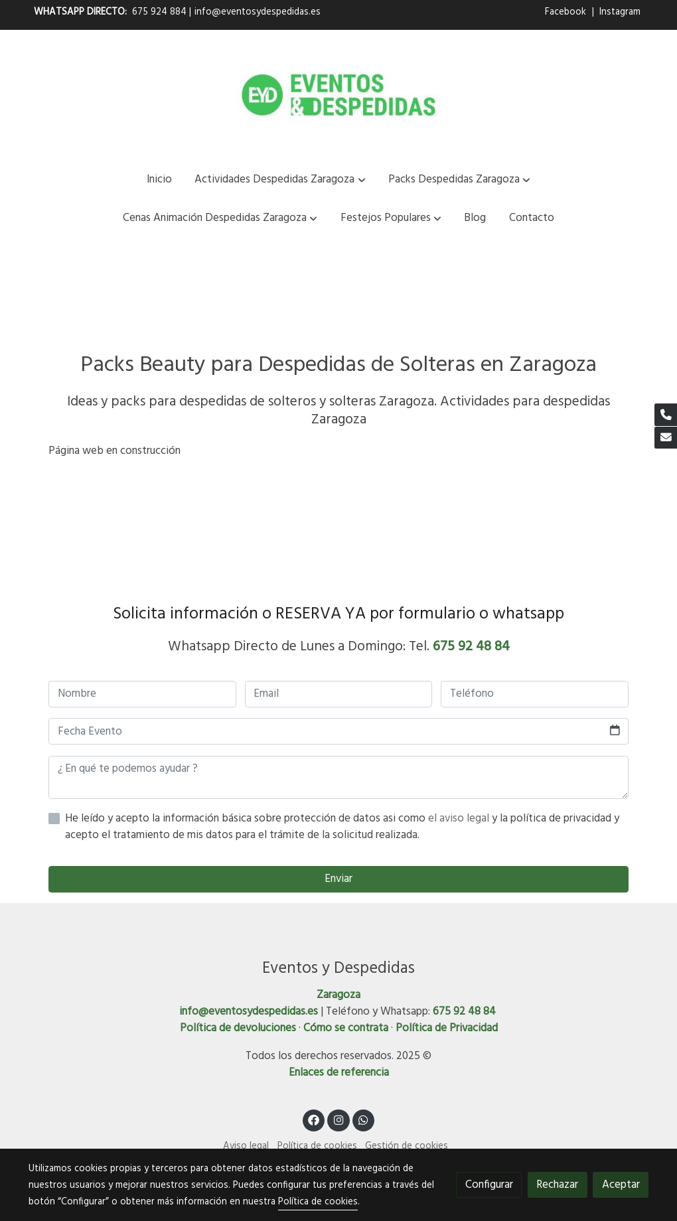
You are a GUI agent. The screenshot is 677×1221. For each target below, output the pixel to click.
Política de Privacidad (447, 1028)
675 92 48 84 (471, 647)
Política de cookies (317, 1146)
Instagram (619, 12)
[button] (280, 179)
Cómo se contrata (345, 1028)
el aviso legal (460, 818)
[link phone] (665, 414)
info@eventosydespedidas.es (257, 12)
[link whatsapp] (363, 1119)
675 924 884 (159, 12)
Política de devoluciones (238, 1028)
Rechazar (557, 1185)
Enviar (338, 879)
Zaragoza (338, 995)
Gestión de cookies (406, 1146)
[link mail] (665, 438)
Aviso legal (246, 1146)
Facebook (567, 12)
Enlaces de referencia (339, 1073)
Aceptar (621, 1185)
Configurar (489, 1185)
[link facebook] (314, 1119)
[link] (338, 95)
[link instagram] (338, 1119)
